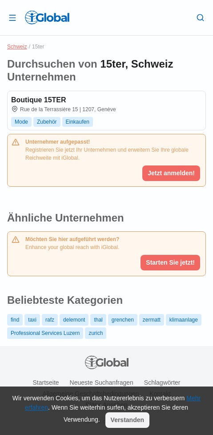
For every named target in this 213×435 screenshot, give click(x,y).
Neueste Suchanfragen (101, 382)
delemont (74, 320)
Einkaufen (77, 122)
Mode (21, 122)
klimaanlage (183, 320)
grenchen (123, 320)
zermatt (152, 320)
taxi (32, 320)
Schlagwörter (162, 382)
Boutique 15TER (38, 100)
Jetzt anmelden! (171, 173)
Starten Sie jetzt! (170, 262)
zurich (95, 333)
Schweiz (17, 47)
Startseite (45, 382)
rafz (49, 320)
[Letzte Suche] (200, 17)
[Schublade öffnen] (12, 17)
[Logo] (47, 17)
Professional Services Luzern (45, 333)
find (15, 320)
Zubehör (47, 122)
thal (98, 320)
